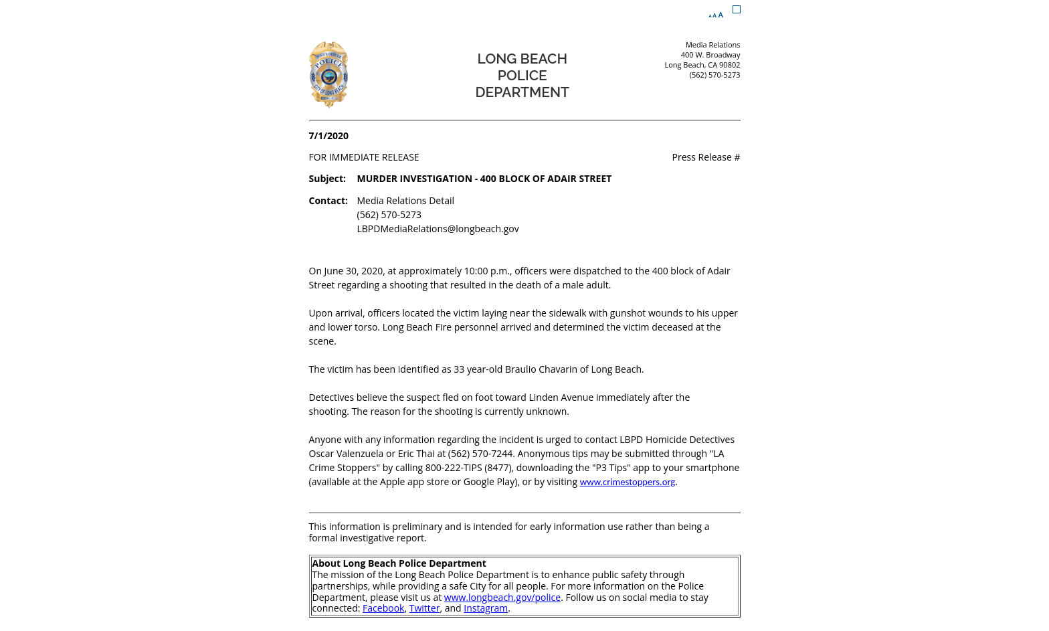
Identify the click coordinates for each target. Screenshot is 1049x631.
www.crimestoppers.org (628, 482)
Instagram (486, 608)
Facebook (383, 608)
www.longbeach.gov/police (502, 597)
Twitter (424, 608)
